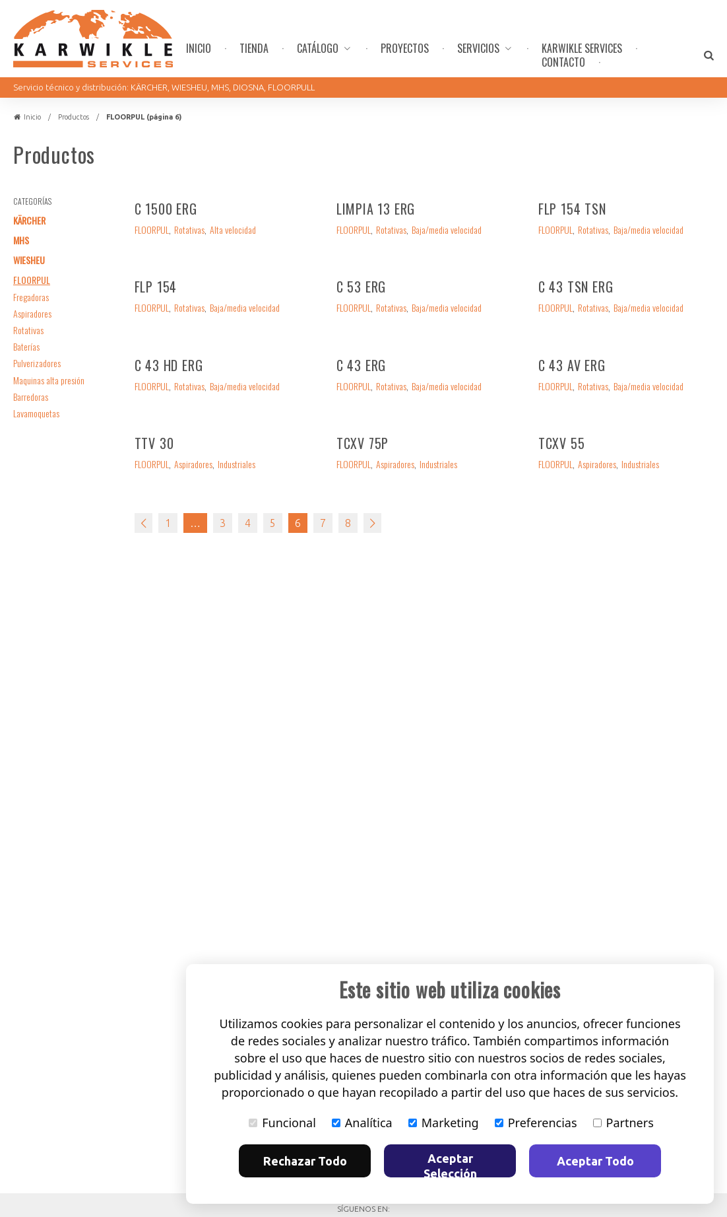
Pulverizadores (37, 363)
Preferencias (536, 1122)
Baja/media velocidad (447, 230)
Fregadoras (31, 297)
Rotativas (28, 330)
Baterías (26, 346)
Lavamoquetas (36, 413)
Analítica (362, 1122)
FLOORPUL (31, 280)
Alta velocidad (233, 230)
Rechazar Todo (305, 1160)
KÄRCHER (29, 220)
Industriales (236, 464)
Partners (623, 1122)
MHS (21, 240)
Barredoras (30, 396)
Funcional (282, 1122)
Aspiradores (32, 313)
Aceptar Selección (450, 1164)
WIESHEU (29, 260)
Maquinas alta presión (48, 380)
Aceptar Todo (595, 1160)
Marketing (443, 1122)
